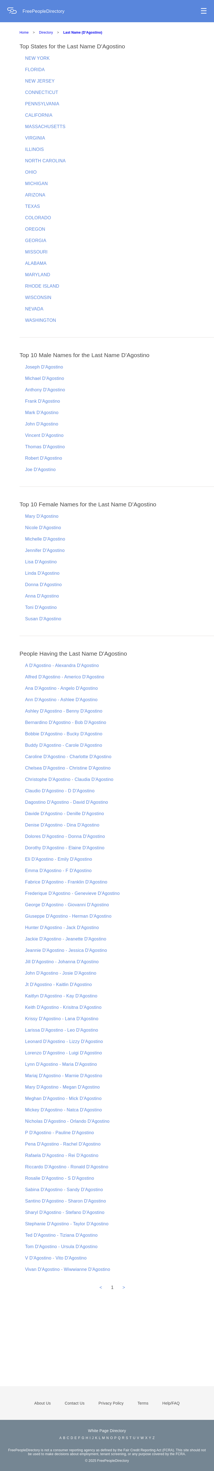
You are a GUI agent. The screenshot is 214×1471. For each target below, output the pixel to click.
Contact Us (74, 1403)
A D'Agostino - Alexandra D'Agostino (62, 665)
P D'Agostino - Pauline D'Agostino (59, 1132)
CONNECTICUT (41, 92)
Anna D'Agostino (42, 596)
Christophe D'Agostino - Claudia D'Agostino (69, 779)
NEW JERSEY (40, 81)
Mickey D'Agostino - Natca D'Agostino (63, 1109)
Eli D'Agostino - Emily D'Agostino (58, 859)
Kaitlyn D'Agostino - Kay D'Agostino (61, 996)
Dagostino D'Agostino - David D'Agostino (66, 802)
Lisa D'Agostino (41, 561)
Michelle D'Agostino (45, 539)
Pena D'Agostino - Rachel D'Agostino (63, 1144)
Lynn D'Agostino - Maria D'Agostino (61, 1064)
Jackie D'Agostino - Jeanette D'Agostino (65, 939)
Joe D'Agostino (40, 469)
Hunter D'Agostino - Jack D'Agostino (62, 927)
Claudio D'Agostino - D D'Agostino (59, 790)
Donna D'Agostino (43, 584)
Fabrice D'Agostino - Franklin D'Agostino (66, 882)
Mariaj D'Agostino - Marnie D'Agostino (63, 1075)
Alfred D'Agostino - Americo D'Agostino (64, 676)
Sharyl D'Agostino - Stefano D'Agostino (64, 1212)
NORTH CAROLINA (45, 160)
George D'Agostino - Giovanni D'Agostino (67, 904)
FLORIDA (35, 69)
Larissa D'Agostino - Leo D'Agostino (61, 1030)
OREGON (35, 229)
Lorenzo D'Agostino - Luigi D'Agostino (63, 1053)
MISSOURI (36, 252)
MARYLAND (37, 274)
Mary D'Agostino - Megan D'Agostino (62, 1087)
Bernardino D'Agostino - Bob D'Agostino (65, 722)
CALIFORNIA (38, 115)
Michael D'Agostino (44, 378)
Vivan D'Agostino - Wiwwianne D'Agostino (67, 1269)
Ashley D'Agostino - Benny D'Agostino (63, 711)
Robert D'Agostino (43, 458)
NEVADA (34, 309)
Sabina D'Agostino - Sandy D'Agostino (64, 1189)
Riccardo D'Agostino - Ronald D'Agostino (66, 1166)
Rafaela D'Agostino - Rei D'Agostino (61, 1155)
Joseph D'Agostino (44, 367)
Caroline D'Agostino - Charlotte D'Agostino (68, 756)
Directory (46, 32)
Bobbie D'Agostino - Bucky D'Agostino (63, 733)
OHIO (31, 172)
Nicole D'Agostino (43, 527)
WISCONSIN (38, 297)
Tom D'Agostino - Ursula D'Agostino (61, 1246)
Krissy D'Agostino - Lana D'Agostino (61, 1018)
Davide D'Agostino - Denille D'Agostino (64, 813)
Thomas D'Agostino (45, 446)
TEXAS (32, 206)
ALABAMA (36, 263)
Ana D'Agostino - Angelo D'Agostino (61, 688)
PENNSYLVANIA (42, 103)
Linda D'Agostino (42, 573)
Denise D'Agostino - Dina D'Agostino (62, 825)
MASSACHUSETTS (45, 126)
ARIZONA (35, 195)
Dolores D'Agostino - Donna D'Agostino (65, 836)
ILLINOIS (34, 149)
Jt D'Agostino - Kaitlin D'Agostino (58, 984)
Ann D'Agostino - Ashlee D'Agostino (61, 699)
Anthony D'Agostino (45, 389)
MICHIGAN (36, 183)
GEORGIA (35, 240)
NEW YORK (37, 58)
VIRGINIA (35, 138)
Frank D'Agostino (42, 401)
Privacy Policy (111, 1403)
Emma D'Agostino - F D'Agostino (58, 870)
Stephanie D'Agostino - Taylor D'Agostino (66, 1223)
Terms (142, 1403)
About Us (42, 1403)
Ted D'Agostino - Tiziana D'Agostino (61, 1235)
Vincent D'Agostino (44, 435)
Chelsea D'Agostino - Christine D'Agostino (68, 768)
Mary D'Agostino (42, 516)
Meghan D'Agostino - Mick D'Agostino (63, 1098)
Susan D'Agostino (43, 618)
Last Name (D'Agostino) (82, 32)
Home (24, 32)
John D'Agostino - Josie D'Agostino (60, 973)
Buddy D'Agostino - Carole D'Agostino (63, 745)
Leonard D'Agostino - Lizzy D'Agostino (64, 1041)
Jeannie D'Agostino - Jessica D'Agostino (66, 950)
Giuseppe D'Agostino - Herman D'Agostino (68, 916)
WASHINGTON (40, 320)
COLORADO (38, 217)
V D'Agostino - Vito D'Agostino (56, 1258)
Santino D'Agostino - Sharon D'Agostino (65, 1201)
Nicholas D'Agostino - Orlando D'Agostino (67, 1121)
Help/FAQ (171, 1403)
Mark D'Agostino (42, 412)
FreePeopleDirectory (44, 11)
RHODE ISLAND (42, 286)
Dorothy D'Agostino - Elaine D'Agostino (64, 847)
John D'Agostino (41, 424)
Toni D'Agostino (41, 607)
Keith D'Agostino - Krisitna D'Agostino (63, 1007)
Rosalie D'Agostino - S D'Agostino (59, 1178)
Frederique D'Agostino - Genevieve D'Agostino (72, 893)
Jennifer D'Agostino (45, 550)
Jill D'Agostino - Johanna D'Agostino (62, 961)
